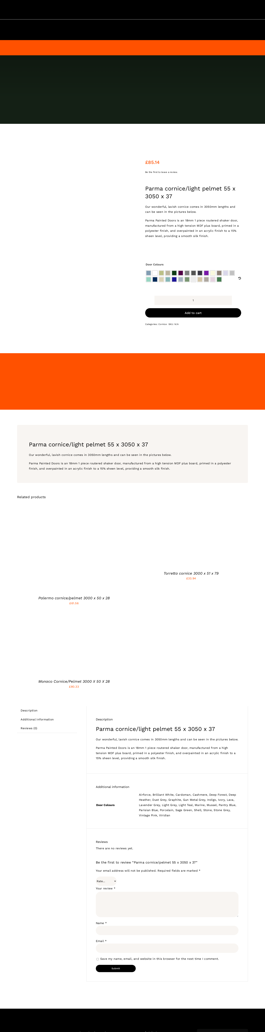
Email (101, 941)
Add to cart (193, 313)
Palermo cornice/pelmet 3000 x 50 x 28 (74, 598)
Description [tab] (29, 710)
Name (101, 923)
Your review (105, 888)
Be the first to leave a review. (161, 172)
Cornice (162, 324)
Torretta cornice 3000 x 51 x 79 (191, 573)
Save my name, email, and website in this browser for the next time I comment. (159, 958)
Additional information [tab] (37, 719)
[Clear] (239, 278)
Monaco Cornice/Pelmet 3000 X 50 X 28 (74, 681)
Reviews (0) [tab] (29, 728)
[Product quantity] (193, 300)
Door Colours (154, 264)
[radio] (148, 273)
